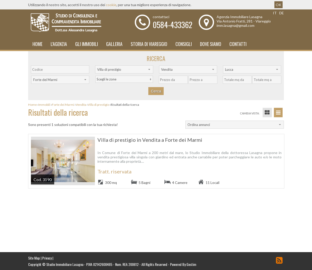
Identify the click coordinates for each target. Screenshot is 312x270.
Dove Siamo (210, 44)
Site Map (34, 258)
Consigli (183, 44)
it (275, 13)
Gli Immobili (86, 44)
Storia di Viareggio (149, 44)
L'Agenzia (59, 44)
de (281, 13)
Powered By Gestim (183, 264)
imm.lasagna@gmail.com (235, 25)
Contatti (238, 44)
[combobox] (124, 69)
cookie (111, 5)
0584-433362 (172, 24)
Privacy (47, 258)
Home (37, 44)
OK (278, 5)
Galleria (114, 44)
